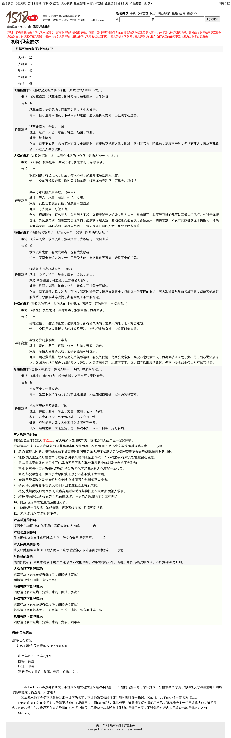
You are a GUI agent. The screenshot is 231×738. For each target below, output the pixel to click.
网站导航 (224, 3)
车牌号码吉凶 (51, 3)
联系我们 (115, 725)
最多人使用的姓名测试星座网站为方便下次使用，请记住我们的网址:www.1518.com (73, 18)
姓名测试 (7, 3)
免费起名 (110, 3)
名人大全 (25, 26)
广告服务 (129, 725)
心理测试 (20, 3)
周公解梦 (66, 3)
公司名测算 (34, 3)
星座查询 (79, 3)
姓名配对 (123, 3)
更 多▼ (148, 3)
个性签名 (135, 3)
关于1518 (101, 725)
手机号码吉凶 (95, 3)
